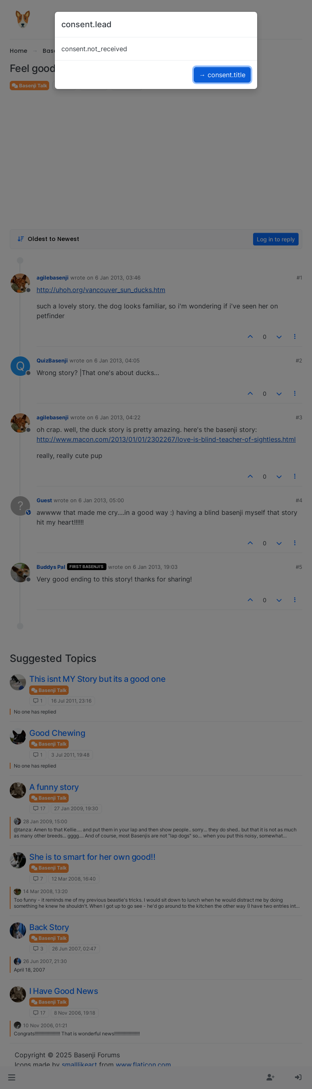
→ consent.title (222, 75)
